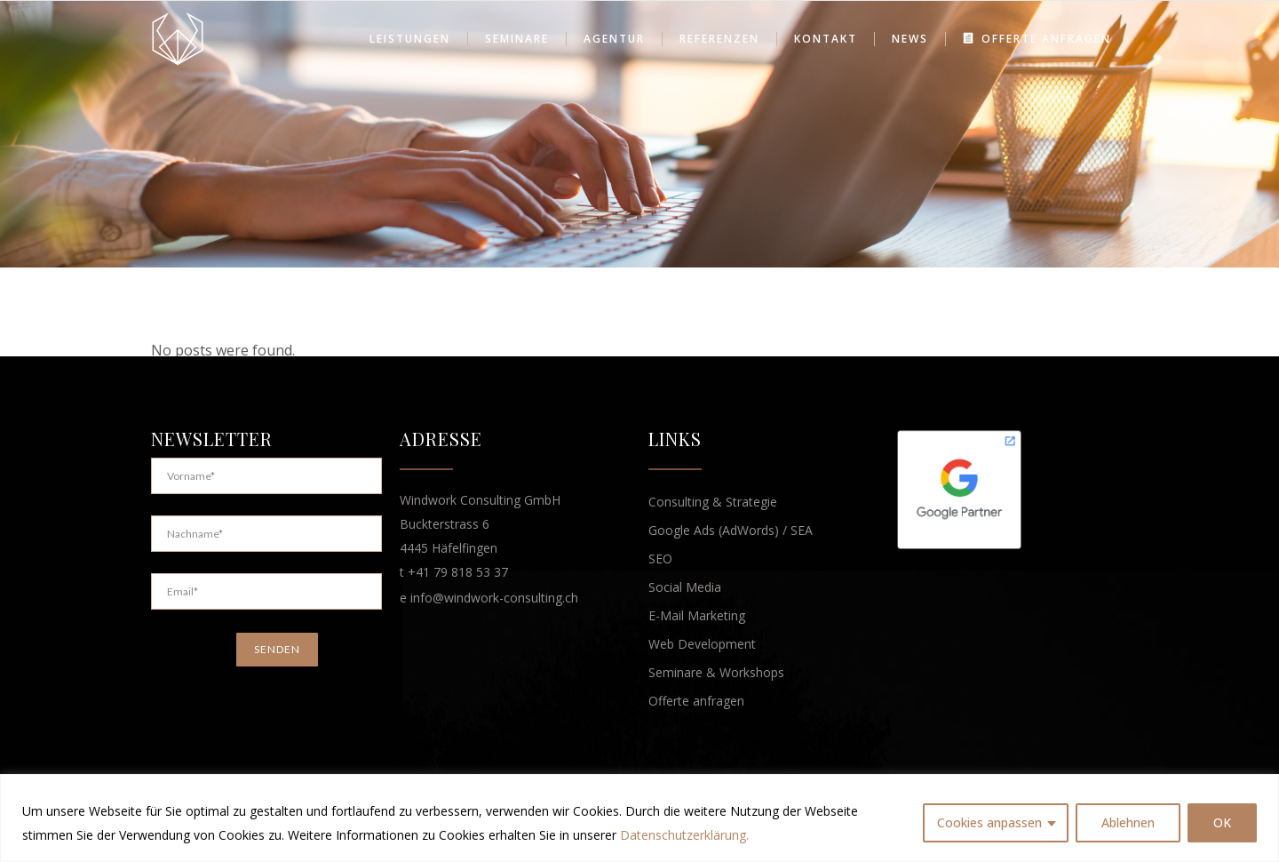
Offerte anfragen (696, 700)
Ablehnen (1128, 822)
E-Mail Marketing (696, 615)
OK (1222, 822)
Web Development (702, 643)
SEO (660, 558)
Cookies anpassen (989, 822)
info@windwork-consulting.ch (494, 597)
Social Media (684, 587)
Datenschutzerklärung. (684, 834)
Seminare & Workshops (716, 672)
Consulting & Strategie (712, 501)
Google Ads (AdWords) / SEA (730, 530)
